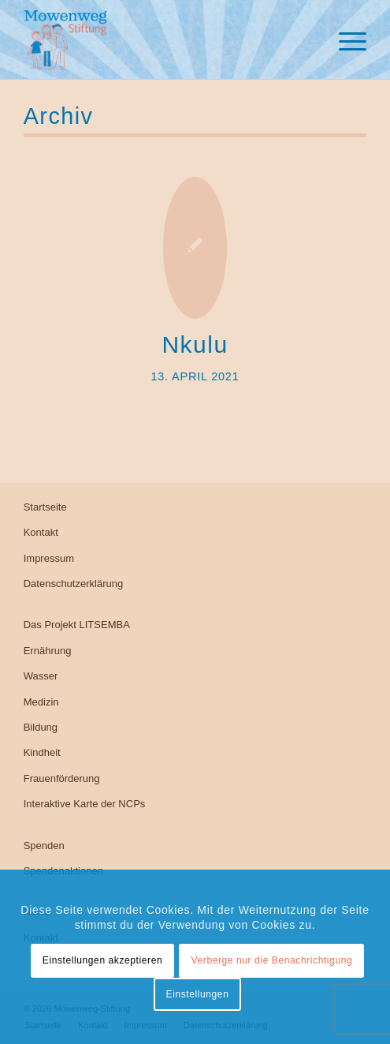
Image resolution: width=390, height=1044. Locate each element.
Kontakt (41, 532)
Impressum (49, 558)
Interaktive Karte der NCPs (85, 804)
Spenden (44, 845)
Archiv (59, 116)
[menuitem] (344, 39)
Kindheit (42, 752)
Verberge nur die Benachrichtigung (272, 960)
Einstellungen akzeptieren (102, 960)
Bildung (41, 727)
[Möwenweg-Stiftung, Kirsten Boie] (161, 39)
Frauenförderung (62, 778)
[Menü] (344, 39)
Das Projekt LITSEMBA (77, 625)
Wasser (41, 676)
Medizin (41, 702)
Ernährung (48, 651)
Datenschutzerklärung (73, 583)
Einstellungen (197, 994)
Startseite (45, 507)
